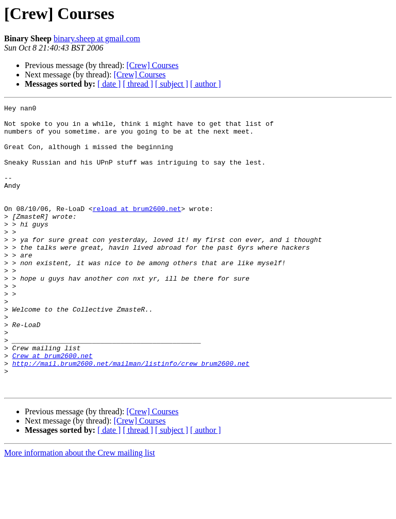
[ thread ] (138, 83)
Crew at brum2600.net (52, 406)
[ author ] (205, 83)
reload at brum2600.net (137, 230)
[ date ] (109, 83)
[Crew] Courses (152, 65)
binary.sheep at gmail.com (97, 38)
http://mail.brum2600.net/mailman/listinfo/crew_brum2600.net (131, 415)
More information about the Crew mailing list (79, 510)
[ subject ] (171, 83)
